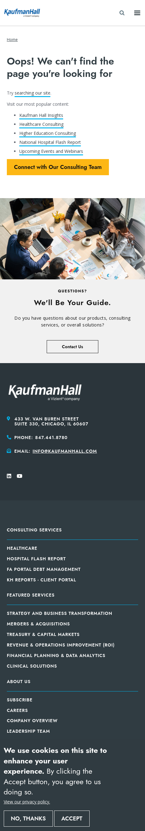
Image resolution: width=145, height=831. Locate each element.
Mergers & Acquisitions (38, 624)
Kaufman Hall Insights (41, 115)
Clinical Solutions (32, 666)
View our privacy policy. (27, 802)
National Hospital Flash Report (50, 142)
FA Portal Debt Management (44, 569)
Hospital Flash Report (36, 559)
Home (12, 39)
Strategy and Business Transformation (59, 613)
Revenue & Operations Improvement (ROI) (61, 645)
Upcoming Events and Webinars (51, 151)
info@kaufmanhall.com (65, 451)
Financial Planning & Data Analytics (56, 655)
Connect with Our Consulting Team (58, 167)
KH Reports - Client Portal (41, 580)
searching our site (32, 93)
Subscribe (20, 700)
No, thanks (28, 819)
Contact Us (72, 347)
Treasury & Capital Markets (43, 634)
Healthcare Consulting (41, 124)
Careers (17, 710)
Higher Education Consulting (47, 133)
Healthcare (22, 548)
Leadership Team (28, 731)
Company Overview (32, 721)
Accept (71, 819)
